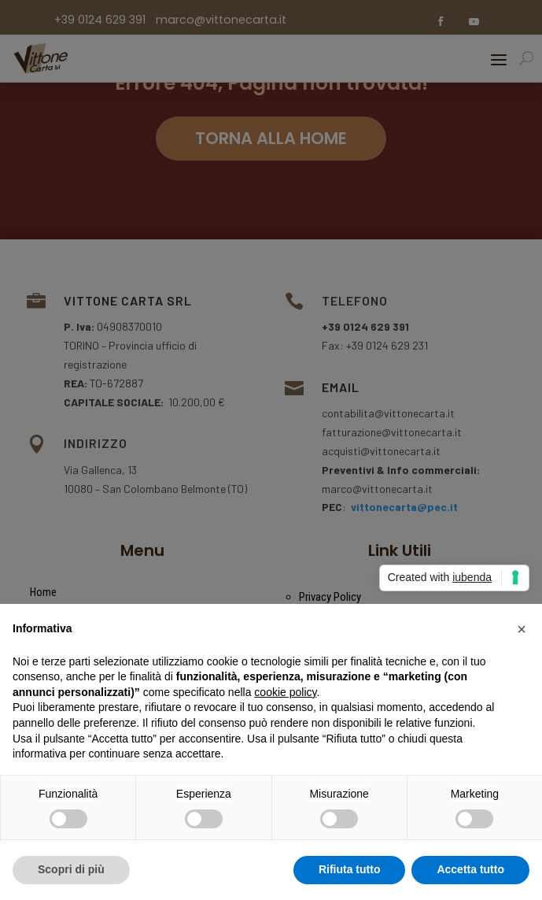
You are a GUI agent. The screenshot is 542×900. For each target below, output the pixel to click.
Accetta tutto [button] (470, 869)
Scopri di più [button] (71, 869)
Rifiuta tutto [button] (350, 869)
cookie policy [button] (285, 692)
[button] (521, 629)
